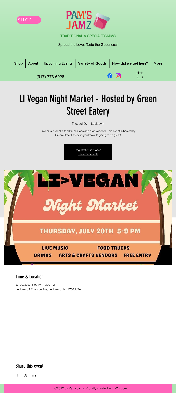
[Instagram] (118, 75)
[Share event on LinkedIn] (34, 375)
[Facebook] (110, 75)
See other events (88, 154)
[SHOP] (29, 20)
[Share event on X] (25, 375)
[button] (140, 74)
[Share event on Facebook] (17, 375)
